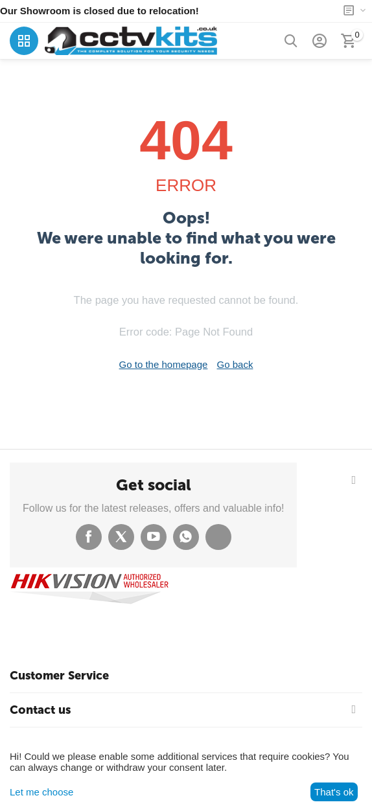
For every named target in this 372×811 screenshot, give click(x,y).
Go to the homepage (163, 364)
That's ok (333, 791)
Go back (235, 364)
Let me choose (41, 791)
